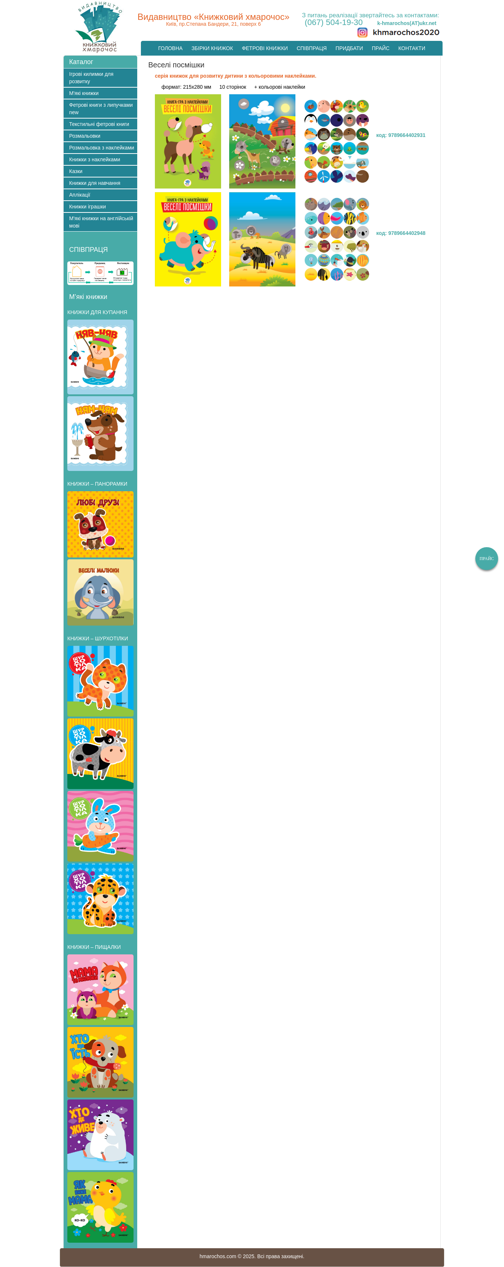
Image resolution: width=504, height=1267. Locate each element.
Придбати (349, 48)
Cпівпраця (312, 48)
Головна (170, 48)
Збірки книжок (212, 48)
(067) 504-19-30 (334, 22)
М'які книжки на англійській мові (101, 222)
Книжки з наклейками (94, 159)
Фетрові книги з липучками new (101, 108)
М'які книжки (84, 93)
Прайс (381, 48)
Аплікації (79, 195)
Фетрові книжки (265, 48)
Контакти (411, 48)
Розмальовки (84, 136)
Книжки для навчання (94, 183)
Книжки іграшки (87, 207)
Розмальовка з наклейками (101, 148)
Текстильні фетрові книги (99, 124)
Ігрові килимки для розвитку (91, 77)
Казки (75, 171)
